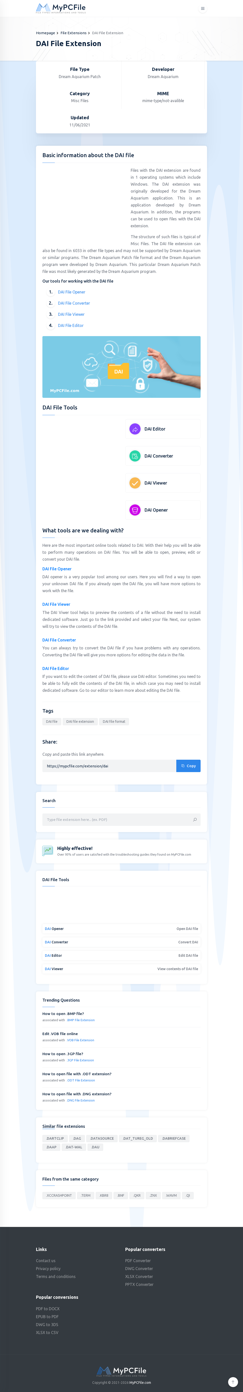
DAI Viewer (156, 482)
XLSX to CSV (47, 1332)
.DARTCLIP (55, 1138)
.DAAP (51, 1147)
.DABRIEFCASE (174, 1138)
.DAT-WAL (73, 1147)
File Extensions (74, 33)
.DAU (95, 1147)
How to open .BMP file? (63, 1014)
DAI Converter (159, 455)
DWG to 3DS (47, 1324)
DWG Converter (139, 1268)
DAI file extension (80, 722)
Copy (188, 766)
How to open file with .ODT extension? (76, 1074)
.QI (188, 1195)
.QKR (137, 1195)
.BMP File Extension (81, 1020)
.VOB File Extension (80, 1040)
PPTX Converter (139, 1284)
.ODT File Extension (81, 1080)
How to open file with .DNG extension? (76, 1094)
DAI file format (114, 722)
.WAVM (171, 1195)
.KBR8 (103, 1195)
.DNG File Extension (81, 1100)
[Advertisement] (84, 201)
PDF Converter (138, 1260)
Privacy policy (48, 1268)
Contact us (46, 1260)
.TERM (86, 1195)
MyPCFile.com (140, 1383)
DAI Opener (156, 509)
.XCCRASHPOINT (59, 1195)
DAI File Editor (71, 325)
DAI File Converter (74, 303)
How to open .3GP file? (62, 1054)
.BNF (120, 1195)
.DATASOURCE (102, 1138)
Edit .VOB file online (60, 1034)
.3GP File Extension (80, 1060)
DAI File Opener (71, 292)
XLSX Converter (139, 1276)
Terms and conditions (56, 1276)
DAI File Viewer (71, 314)
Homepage (45, 33)
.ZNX (153, 1195)
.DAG (77, 1138)
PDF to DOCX (48, 1308)
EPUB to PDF (47, 1316)
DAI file (52, 722)
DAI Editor (155, 428)
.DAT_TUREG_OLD (138, 1138)
